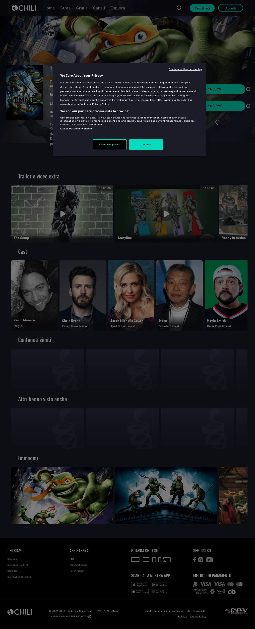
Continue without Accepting (185, 69)
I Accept (146, 144)
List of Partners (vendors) (76, 128)
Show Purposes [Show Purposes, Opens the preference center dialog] (109, 144)
